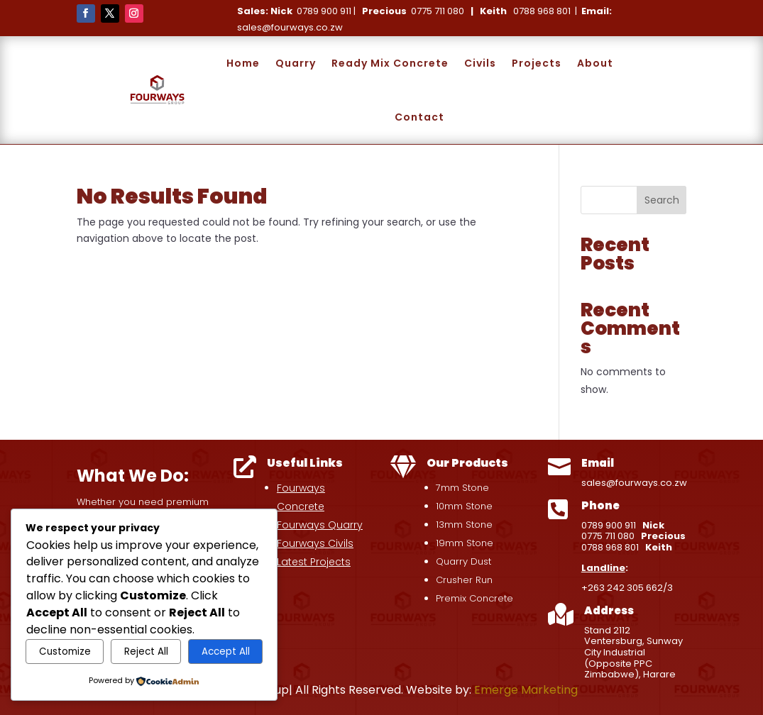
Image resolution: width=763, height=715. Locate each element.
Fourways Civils (315, 543)
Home (243, 63)
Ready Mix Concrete (390, 63)
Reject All (146, 651)
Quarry (295, 63)
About (595, 63)
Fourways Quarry (320, 525)
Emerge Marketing (526, 690)
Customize (65, 651)
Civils (480, 63)
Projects (536, 63)
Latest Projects (314, 562)
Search (661, 200)
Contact (419, 117)
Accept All (226, 651)
